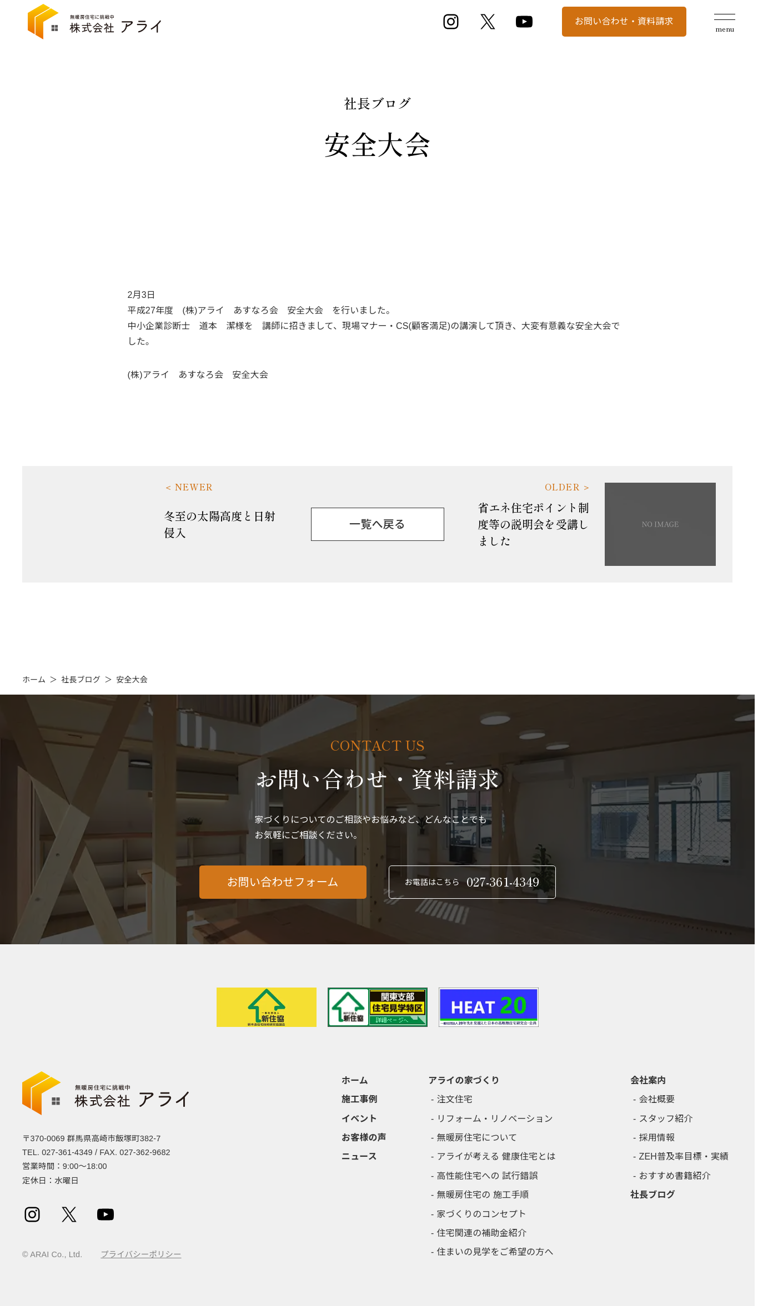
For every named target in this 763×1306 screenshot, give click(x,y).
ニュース (359, 1156)
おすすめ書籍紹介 (675, 1176)
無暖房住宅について (477, 1137)
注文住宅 (455, 1099)
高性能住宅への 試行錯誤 (487, 1176)
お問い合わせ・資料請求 (624, 21)
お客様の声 (364, 1137)
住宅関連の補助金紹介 (482, 1233)
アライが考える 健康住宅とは (496, 1156)
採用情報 (657, 1137)
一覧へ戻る (377, 524)
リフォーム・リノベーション (495, 1118)
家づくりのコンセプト (482, 1214)
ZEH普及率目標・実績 (684, 1156)
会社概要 (657, 1099)
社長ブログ (81, 679)
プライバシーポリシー (141, 1254)
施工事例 (360, 1099)
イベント (360, 1118)
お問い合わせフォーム (283, 889)
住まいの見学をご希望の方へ (495, 1252)
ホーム (34, 679)
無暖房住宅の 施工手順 (483, 1194)
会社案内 (648, 1080)
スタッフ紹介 (666, 1118)
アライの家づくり (464, 1080)
